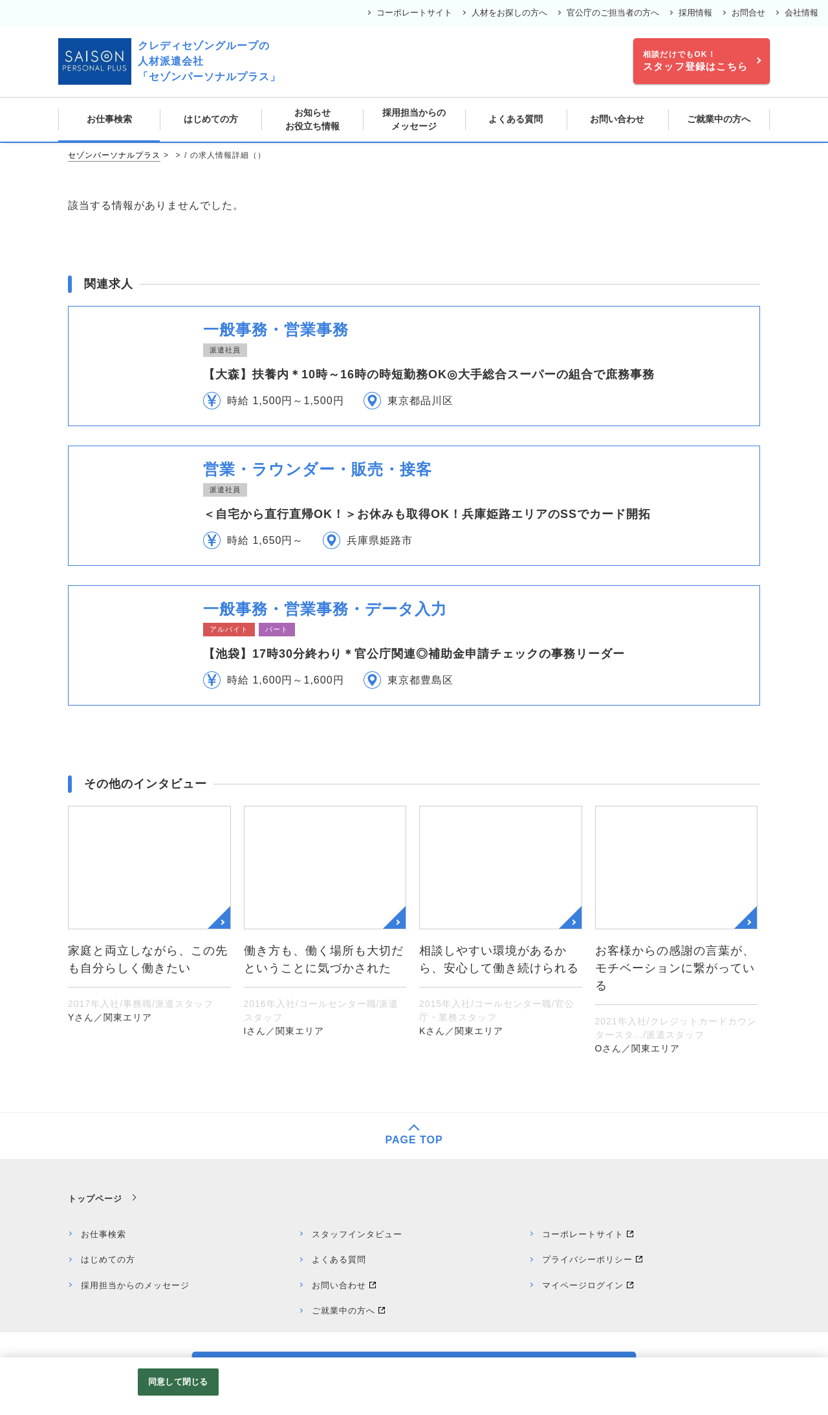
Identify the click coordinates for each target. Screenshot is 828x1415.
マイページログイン (583, 1285)
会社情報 (801, 12)
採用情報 (695, 12)
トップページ (95, 1199)
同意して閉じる (178, 1382)
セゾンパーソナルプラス (114, 155)
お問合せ (748, 12)
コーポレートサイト (414, 12)
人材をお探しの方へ (509, 12)
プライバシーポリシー (587, 1259)
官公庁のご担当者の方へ (613, 12)
